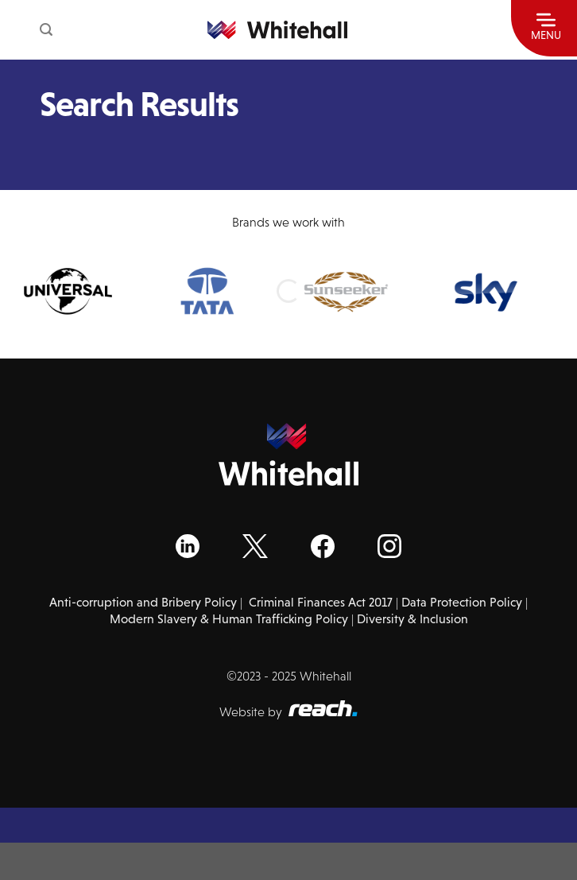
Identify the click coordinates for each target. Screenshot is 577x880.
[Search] (46, 29)
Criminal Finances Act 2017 (321, 602)
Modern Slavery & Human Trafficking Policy (229, 618)
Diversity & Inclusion (412, 618)
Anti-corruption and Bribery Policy (143, 602)
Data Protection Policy (461, 602)
